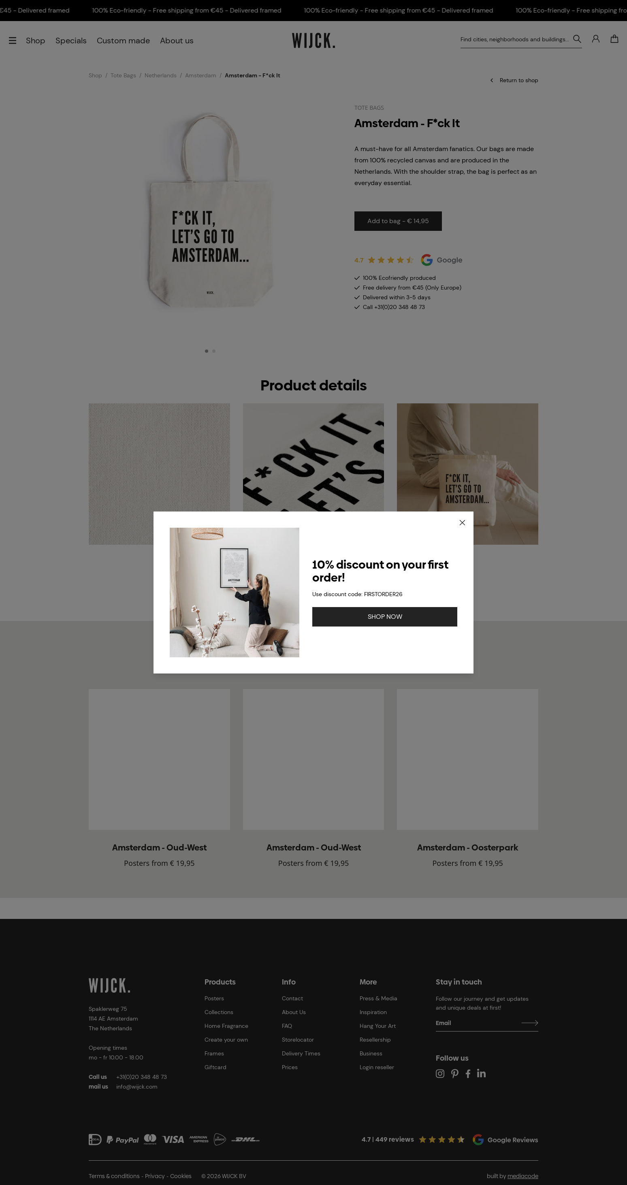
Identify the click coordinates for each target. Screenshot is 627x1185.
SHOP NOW (385, 616)
